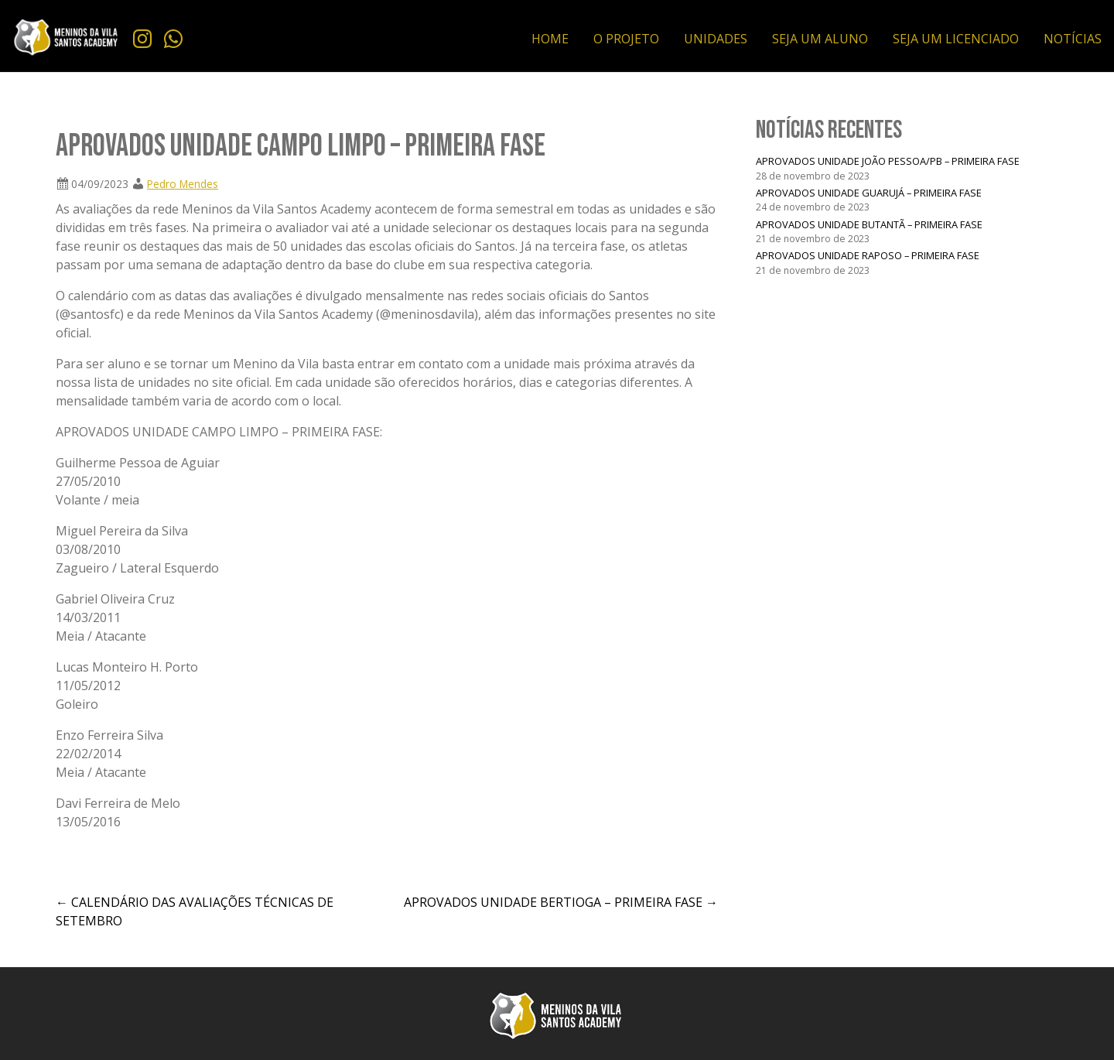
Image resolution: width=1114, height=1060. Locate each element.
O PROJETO (626, 38)
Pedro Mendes (182, 183)
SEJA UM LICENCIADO (956, 38)
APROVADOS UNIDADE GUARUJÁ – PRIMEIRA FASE (869, 193)
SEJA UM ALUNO (820, 38)
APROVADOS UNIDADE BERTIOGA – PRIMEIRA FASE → (561, 902)
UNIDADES (715, 38)
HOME (550, 38)
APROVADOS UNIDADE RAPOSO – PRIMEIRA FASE (867, 255)
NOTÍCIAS (1073, 38)
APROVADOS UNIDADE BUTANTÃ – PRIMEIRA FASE (869, 224)
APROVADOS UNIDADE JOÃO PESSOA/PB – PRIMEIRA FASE (888, 161)
